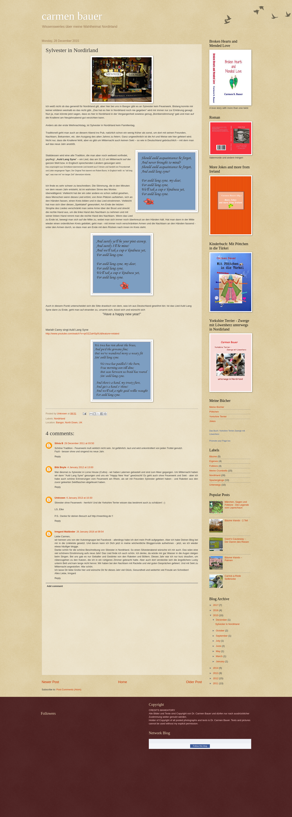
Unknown (60, 497)
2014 (216, 668)
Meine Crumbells (218, 470)
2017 (216, 605)
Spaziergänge (216, 480)
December (222, 619)
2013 (216, 673)
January (220, 661)
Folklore (213, 466)
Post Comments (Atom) (68, 689)
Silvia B (59, 443)
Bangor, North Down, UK (69, 422)
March (219, 656)
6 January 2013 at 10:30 (79, 497)
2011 (216, 683)
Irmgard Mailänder (65, 531)
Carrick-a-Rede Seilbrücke (233, 577)
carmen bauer (72, 16)
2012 (216, 678)
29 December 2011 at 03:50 (79, 443)
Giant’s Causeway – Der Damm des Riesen (237, 540)
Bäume (213, 456)
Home (122, 682)
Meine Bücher (216, 407)
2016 (216, 610)
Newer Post (50, 682)
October (220, 630)
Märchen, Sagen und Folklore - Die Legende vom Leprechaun (237, 504)
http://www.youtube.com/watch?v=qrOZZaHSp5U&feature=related (82, 333)
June (219, 646)
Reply (58, 456)
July (218, 640)
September (222, 635)
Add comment (55, 586)
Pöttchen (214, 411)
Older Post (194, 682)
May (218, 651)
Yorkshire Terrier (218, 416)
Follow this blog (200, 746)
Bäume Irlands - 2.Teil (236, 520)
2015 (216, 615)
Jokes (212, 421)
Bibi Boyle (60, 467)
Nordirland (59, 418)
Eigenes (213, 461)
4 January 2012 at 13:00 (80, 467)
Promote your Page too (219, 441)
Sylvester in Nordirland (227, 624)
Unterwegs (215, 484)
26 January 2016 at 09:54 (90, 531)
